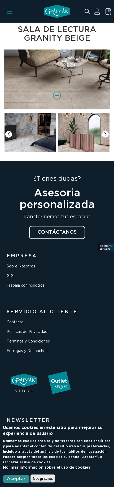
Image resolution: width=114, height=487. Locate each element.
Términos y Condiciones (28, 341)
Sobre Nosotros (21, 266)
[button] (105, 134)
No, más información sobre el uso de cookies (46, 467)
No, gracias (43, 478)
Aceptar (16, 479)
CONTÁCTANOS (57, 232)
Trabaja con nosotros (26, 285)
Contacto (15, 322)
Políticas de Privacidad (27, 331)
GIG (10, 276)
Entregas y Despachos (27, 351)
